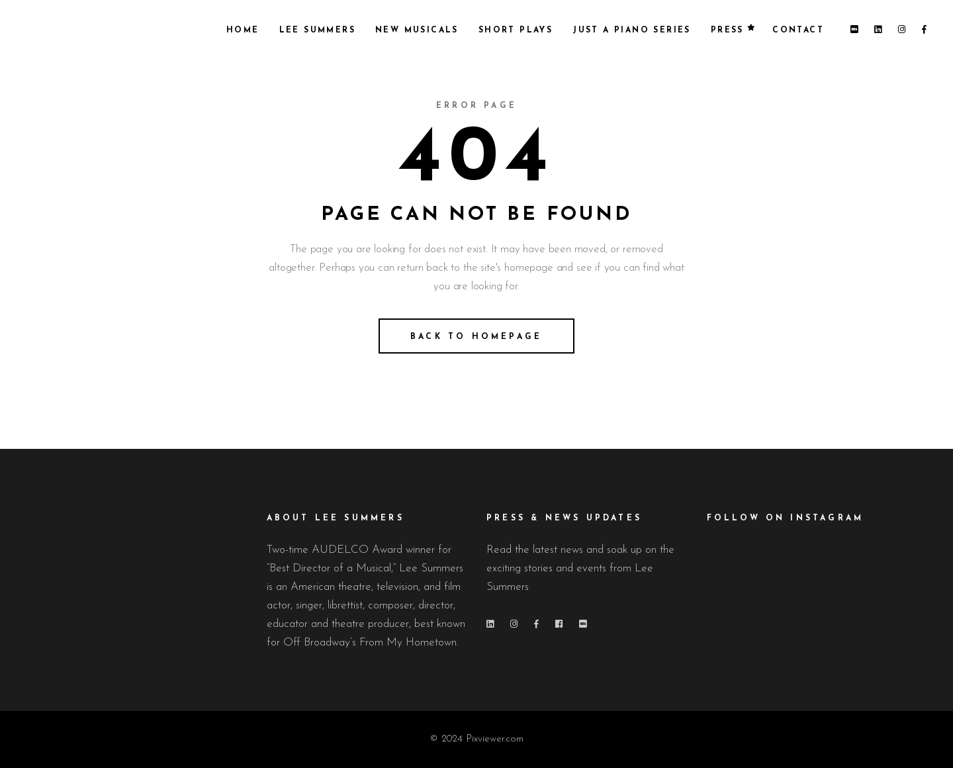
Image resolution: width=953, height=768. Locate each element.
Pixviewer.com (494, 739)
